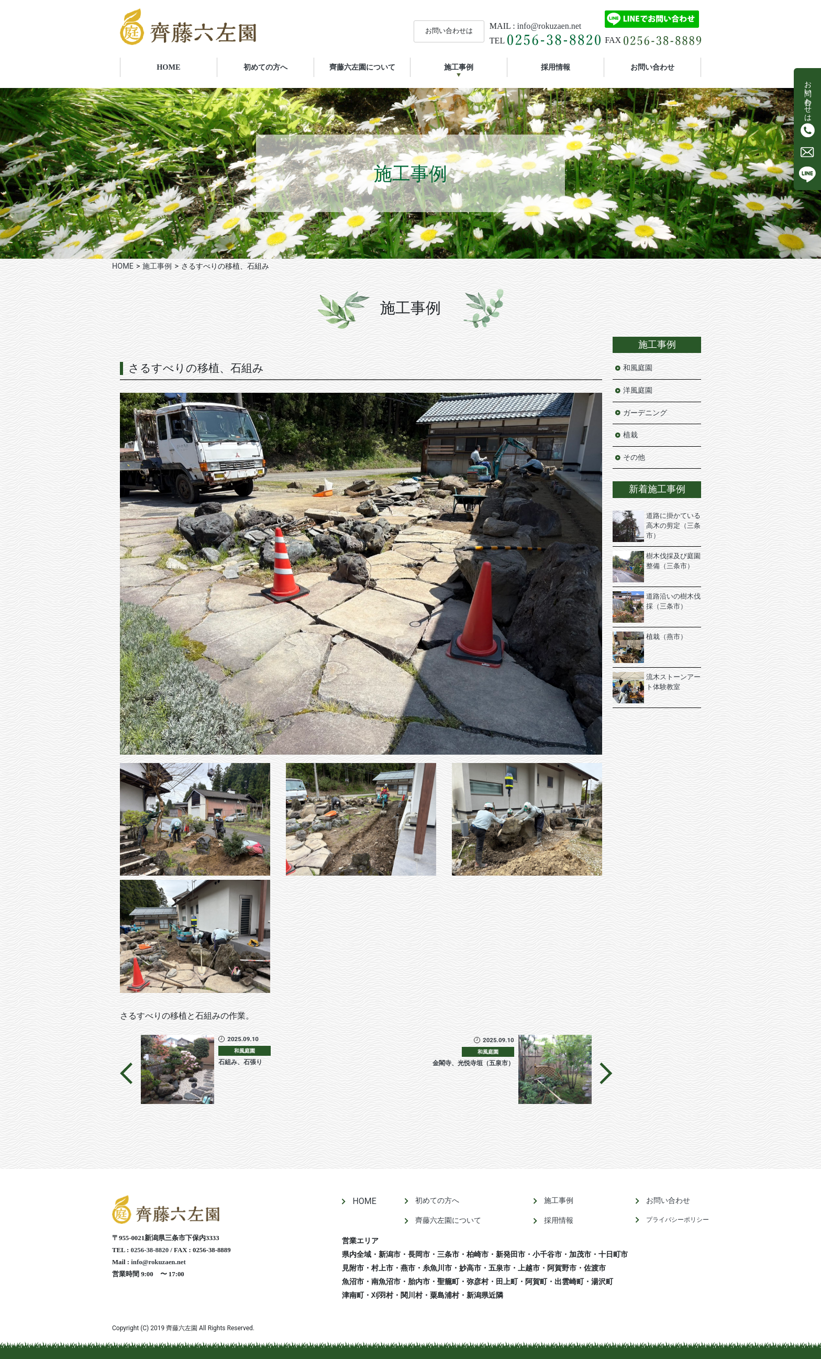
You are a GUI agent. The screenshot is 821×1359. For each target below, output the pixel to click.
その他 (634, 457)
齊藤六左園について (362, 67)
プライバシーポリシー (677, 1219)
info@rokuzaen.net (549, 25)
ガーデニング (645, 412)
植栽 (630, 434)
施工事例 (458, 67)
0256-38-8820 (150, 1250)
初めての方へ (265, 67)
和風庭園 (637, 367)
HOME (183, 66)
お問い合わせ (652, 67)
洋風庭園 (637, 390)
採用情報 (555, 67)
